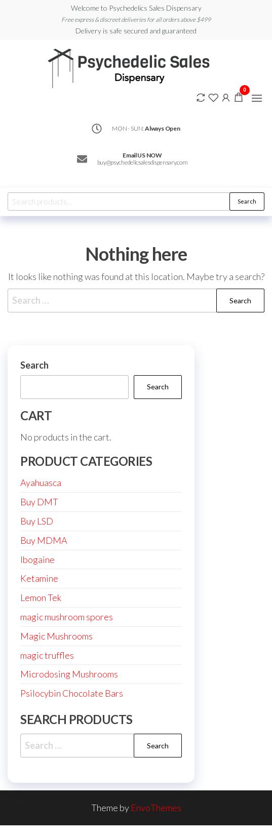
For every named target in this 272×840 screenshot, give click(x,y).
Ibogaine (37, 559)
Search (247, 201)
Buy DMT (39, 501)
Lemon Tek (40, 597)
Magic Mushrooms (56, 636)
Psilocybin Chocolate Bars (71, 693)
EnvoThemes (156, 807)
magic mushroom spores (66, 616)
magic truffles (47, 655)
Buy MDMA (43, 540)
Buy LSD (36, 521)
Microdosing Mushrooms (69, 673)
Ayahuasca (40, 482)
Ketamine (39, 578)
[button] (257, 98)
